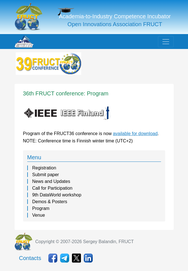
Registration (44, 167)
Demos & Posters (49, 201)
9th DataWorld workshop (56, 194)
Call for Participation (52, 188)
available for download (135, 133)
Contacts (30, 258)
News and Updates (51, 181)
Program (40, 208)
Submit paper (45, 174)
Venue (38, 215)
